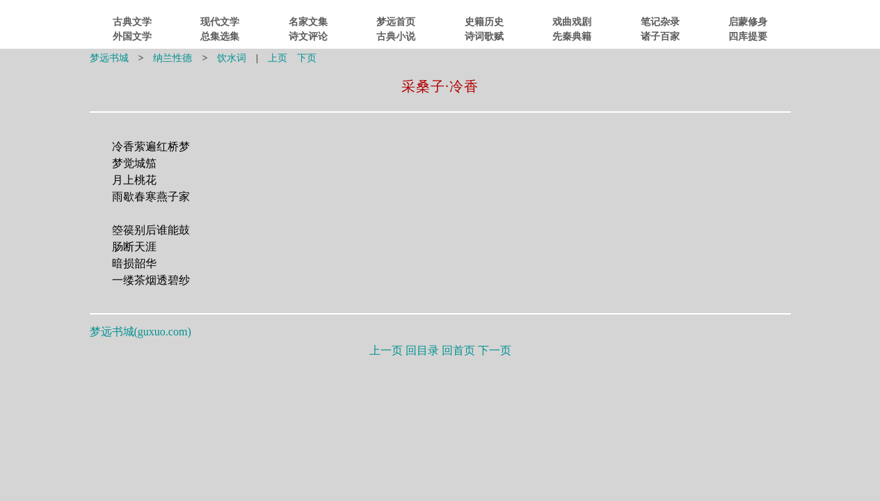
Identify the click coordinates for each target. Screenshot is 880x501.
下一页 (494, 350)
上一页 (386, 350)
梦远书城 (109, 58)
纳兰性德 (172, 58)
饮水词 (231, 58)
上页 (277, 58)
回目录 (422, 350)
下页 (307, 58)
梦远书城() (140, 331)
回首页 (458, 350)
